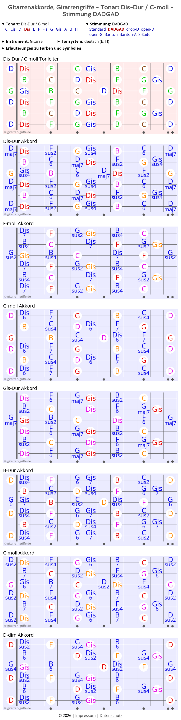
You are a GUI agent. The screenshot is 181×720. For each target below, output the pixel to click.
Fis (45, 29)
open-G (96, 34)
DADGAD (109, 24)
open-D (147, 29)
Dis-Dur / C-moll (27, 24)
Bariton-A (128, 34)
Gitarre (24, 41)
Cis (13, 29)
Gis (59, 29)
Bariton (111, 34)
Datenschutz (111, 715)
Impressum (85, 715)
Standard (97, 29)
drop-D (132, 29)
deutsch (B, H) (85, 41)
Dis (27, 29)
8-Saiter (145, 34)
